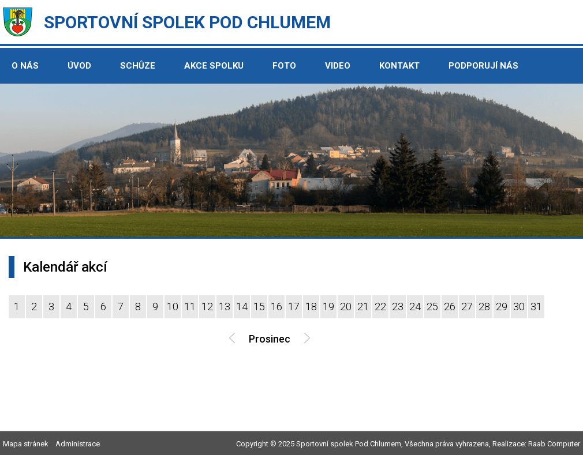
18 (311, 306)
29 (501, 306)
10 (172, 306)
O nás (25, 66)
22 (380, 306)
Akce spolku (214, 66)
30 (519, 306)
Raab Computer (554, 443)
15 (259, 306)
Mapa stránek (25, 443)
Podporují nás (483, 66)
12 (207, 306)
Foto (284, 66)
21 (363, 306)
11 (190, 306)
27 (467, 306)
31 (536, 306)
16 (276, 306)
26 (449, 306)
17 (294, 306)
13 (224, 306)
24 (415, 306)
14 (242, 306)
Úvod (79, 66)
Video (337, 66)
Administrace (77, 443)
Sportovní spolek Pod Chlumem (187, 22)
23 (397, 306)
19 (328, 306)
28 (484, 306)
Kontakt (399, 66)
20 (346, 306)
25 (432, 306)
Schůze (137, 66)
